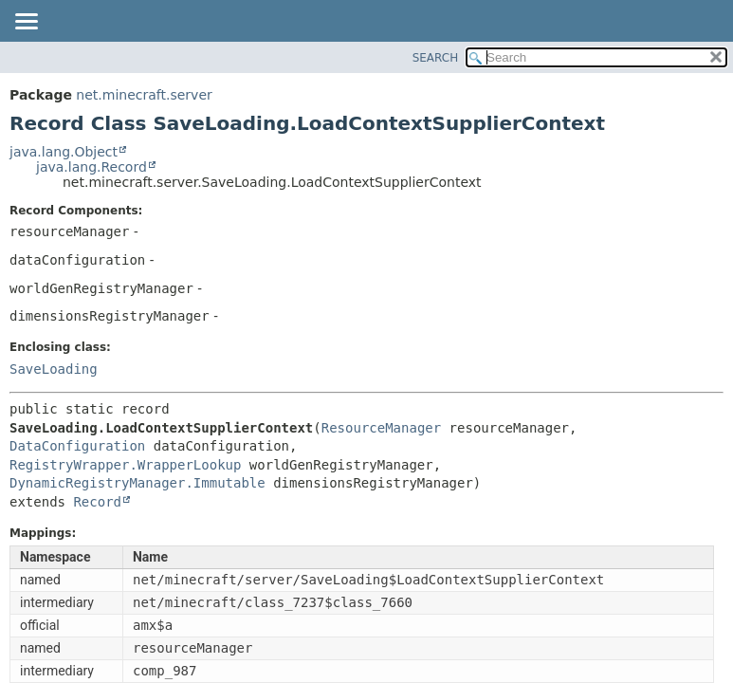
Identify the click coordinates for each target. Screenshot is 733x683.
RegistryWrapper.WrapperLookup (125, 464)
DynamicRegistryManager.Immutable (137, 482)
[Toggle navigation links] (25, 22)
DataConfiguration (77, 445)
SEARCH (435, 58)
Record (97, 501)
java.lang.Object (63, 151)
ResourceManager (381, 427)
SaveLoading (53, 369)
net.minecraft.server (143, 94)
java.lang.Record (91, 167)
